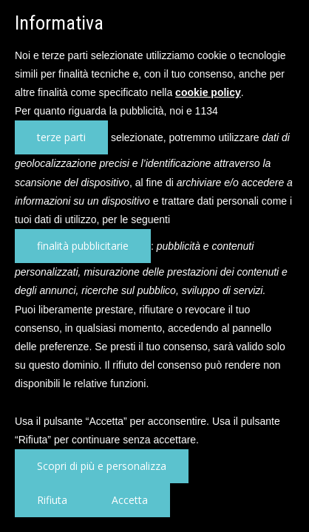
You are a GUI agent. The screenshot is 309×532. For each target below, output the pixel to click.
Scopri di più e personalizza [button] (101, 466)
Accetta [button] (130, 500)
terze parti (61, 137)
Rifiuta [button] (52, 500)
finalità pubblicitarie (83, 246)
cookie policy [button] (208, 92)
